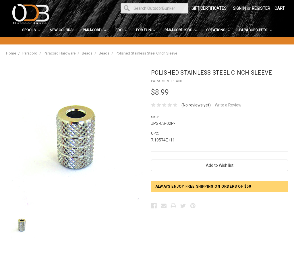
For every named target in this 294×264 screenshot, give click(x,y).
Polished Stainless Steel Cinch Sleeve (146, 53)
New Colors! (62, 30)
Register (261, 8)
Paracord (94, 30)
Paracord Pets (255, 30)
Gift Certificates (209, 8)
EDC (121, 30)
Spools (31, 30)
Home (11, 53)
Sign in (239, 8)
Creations (218, 30)
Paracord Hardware (60, 53)
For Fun (146, 30)
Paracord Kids (181, 30)
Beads (87, 53)
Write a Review (228, 105)
